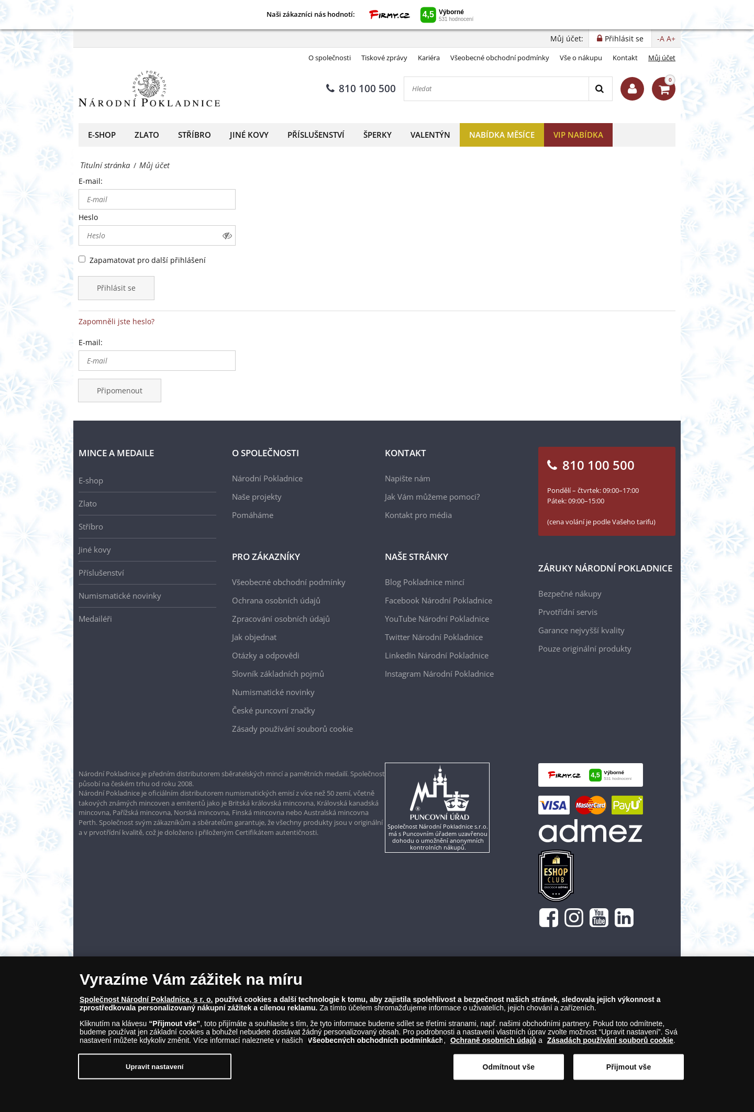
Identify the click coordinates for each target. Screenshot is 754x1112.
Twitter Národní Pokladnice (434, 637)
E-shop (102, 134)
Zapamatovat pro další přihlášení (148, 260)
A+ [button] (671, 38)
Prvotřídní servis (567, 612)
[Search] (600, 89)
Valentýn (430, 134)
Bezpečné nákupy (570, 593)
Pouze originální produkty (584, 648)
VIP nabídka (578, 134)
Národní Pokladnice (267, 478)
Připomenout (119, 390)
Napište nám (407, 478)
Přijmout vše (628, 1071)
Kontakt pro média (418, 515)
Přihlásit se (116, 288)
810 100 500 (361, 88)
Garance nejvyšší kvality (581, 630)
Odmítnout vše (508, 1071)
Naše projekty (257, 496)
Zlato (147, 134)
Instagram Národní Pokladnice (439, 673)
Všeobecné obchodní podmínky (499, 57)
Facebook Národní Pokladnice (438, 600)
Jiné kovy (249, 134)
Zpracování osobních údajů (281, 618)
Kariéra (429, 57)
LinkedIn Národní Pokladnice (437, 655)
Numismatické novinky (120, 595)
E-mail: (91, 181)
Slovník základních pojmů (278, 673)
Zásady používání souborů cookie (292, 728)
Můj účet (661, 57)
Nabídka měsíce (502, 134)
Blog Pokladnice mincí (424, 582)
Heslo (88, 217)
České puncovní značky (273, 710)
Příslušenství (316, 134)
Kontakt (625, 57)
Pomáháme (252, 515)
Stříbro (194, 134)
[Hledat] (496, 89)
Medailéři (95, 618)
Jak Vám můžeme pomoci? (432, 496)
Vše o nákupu (581, 57)
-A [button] (660, 38)
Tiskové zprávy (384, 57)
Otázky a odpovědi (266, 655)
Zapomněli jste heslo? (116, 321)
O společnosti (329, 57)
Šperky (377, 134)
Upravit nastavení (155, 1070)
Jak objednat (254, 637)
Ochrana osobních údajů (276, 600)
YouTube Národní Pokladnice (437, 618)
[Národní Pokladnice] (149, 89)
